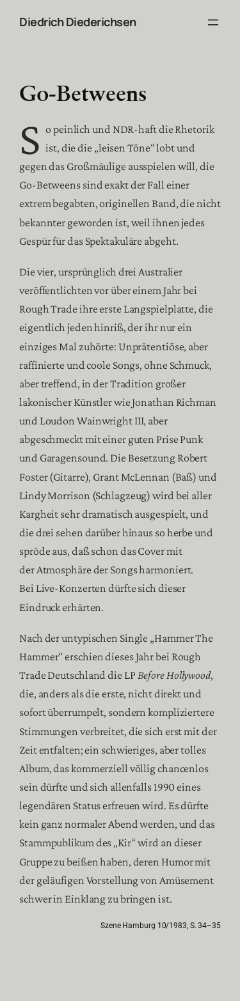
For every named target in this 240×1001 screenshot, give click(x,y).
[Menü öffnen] (213, 22)
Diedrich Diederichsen (77, 21)
